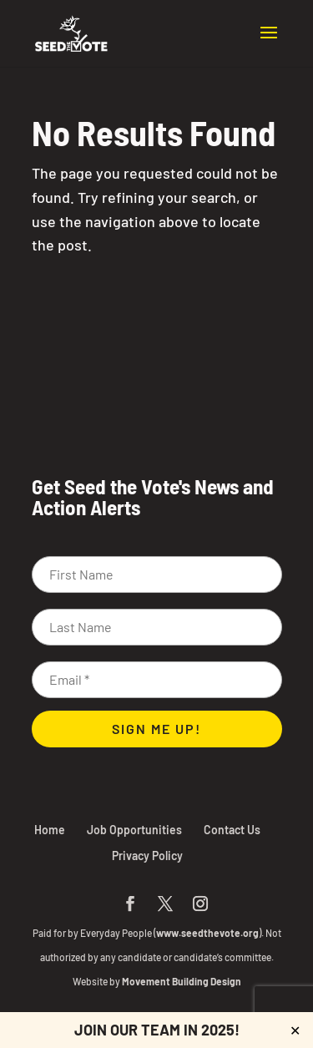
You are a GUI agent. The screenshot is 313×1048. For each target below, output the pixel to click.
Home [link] (49, 830)
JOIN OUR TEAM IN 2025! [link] (157, 1029)
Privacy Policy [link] (147, 855)
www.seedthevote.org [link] (207, 933)
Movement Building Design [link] (181, 981)
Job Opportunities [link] (134, 830)
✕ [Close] (295, 1030)
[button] (268, 43)
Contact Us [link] (232, 830)
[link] (71, 32)
